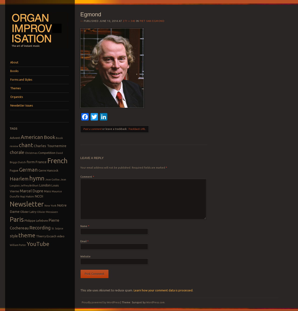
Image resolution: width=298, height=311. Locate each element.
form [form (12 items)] (31, 162)
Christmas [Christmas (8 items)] (31, 152)
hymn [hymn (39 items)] (36, 178)
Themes (15, 88)
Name (84, 226)
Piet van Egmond (152, 21)
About (14, 62)
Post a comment (92, 129)
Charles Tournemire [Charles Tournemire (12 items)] (50, 146)
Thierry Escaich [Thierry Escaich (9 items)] (46, 236)
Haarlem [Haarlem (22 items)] (19, 178)
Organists (16, 96)
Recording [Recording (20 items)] (40, 227)
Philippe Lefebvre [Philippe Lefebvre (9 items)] (36, 220)
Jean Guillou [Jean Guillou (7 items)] (52, 179)
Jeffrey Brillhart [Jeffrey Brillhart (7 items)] (29, 185)
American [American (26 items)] (32, 137)
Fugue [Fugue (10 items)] (14, 170)
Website (85, 256)
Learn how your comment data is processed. (163, 290)
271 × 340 (129, 21)
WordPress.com (155, 302)
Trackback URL (136, 129)
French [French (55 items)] (57, 161)
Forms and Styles (21, 79)
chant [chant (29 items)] (26, 145)
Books (14, 71)
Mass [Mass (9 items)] (47, 191)
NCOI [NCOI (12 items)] (39, 196)
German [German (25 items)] (28, 170)
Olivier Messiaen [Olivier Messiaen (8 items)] (47, 211)
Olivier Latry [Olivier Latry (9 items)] (28, 211)
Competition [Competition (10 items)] (46, 153)
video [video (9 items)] (60, 236)
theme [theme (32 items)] (26, 235)
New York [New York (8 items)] (50, 205)
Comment (87, 176)
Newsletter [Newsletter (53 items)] (27, 204)
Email (84, 241)
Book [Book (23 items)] (49, 137)
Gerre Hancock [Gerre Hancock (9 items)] (48, 170)
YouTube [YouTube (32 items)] (38, 244)
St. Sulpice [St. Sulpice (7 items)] (57, 228)
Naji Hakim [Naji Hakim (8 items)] (27, 196)
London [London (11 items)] (45, 185)
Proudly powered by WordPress (101, 302)
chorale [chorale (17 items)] (17, 152)
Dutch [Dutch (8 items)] (22, 162)
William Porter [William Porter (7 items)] (18, 245)
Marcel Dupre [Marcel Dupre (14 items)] (31, 191)
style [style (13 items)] (14, 236)
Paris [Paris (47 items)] (17, 219)
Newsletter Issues (21, 105)
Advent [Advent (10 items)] (15, 138)
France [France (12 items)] (41, 162)
